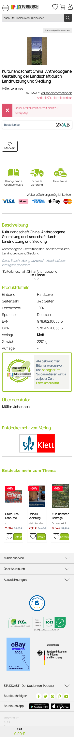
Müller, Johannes (12, 88)
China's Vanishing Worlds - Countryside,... (37, 516)
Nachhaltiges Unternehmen (57, 30)
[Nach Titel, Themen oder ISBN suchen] (37, 18)
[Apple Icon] (60, 706)
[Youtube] (66, 696)
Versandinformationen (56, 93)
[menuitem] (0, 7)
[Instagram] (52, 696)
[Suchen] (68, 18)
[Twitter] (46, 696)
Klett (40, 334)
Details (18, 537)
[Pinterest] (59, 696)
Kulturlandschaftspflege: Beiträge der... (60, 516)
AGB (7, 722)
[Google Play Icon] (39, 706)
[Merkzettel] (55, 7)
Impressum (11, 718)
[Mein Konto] (70, 7)
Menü (0, 8)
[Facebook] (39, 696)
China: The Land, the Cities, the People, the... (13, 516)
